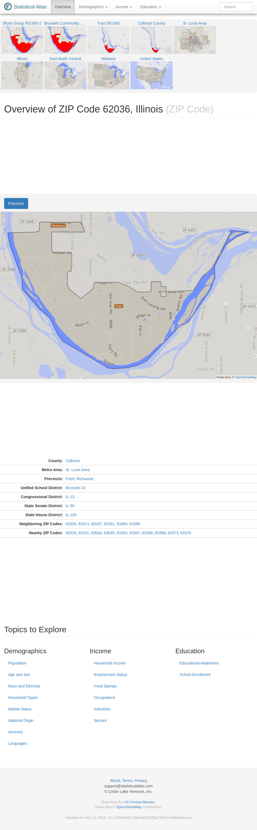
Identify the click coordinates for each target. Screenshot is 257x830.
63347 (134, 533)
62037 (96, 524)
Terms (127, 780)
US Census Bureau (139, 802)
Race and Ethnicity (24, 686)
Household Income (110, 663)
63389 (134, 524)
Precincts (16, 203)
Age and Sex (19, 674)
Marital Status (20, 709)
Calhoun (73, 461)
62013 (83, 524)
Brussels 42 (75, 488)
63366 (147, 533)
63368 (160, 533)
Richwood (84, 479)
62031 (83, 533)
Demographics (93, 7)
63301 (109, 524)
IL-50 (70, 506)
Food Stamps (105, 686)
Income (124, 7)
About (115, 780)
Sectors (100, 720)
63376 (186, 533)
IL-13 (70, 497)
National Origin (21, 720)
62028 (71, 533)
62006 (71, 524)
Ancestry (15, 732)
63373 (173, 533)
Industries (102, 709)
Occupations (104, 697)
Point (70, 479)
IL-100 (71, 515)
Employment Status (110, 674)
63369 (122, 524)
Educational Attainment (198, 663)
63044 (96, 533)
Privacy (141, 780)
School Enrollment (195, 674)
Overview (63, 7)
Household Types (23, 697)
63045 (109, 533)
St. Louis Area (77, 470)
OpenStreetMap (128, 807)
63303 (122, 533)
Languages (17, 743)
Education (150, 7)
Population (17, 663)
